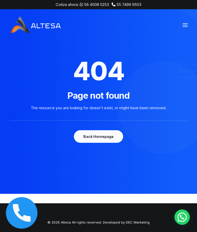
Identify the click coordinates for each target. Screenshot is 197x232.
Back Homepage (98, 136)
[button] (182, 216)
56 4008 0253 (96, 4)
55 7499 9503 (128, 4)
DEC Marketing (138, 222)
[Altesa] (36, 25)
